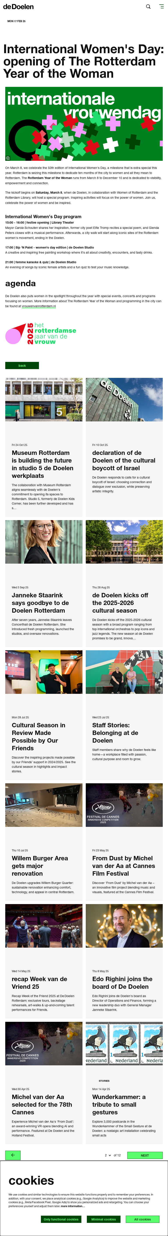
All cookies (142, 1219)
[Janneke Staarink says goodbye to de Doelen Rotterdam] (43, 542)
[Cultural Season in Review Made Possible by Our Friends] (43, 672)
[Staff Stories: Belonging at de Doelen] (124, 672)
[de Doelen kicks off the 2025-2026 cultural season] (124, 542)
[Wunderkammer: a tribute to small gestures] (124, 1043)
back (22, 365)
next (145, 1155)
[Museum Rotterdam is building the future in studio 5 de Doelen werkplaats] (43, 399)
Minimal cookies (103, 1219)
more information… (73, 1206)
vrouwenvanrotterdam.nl (39, 306)
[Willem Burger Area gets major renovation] (43, 805)
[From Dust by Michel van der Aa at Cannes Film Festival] (124, 805)
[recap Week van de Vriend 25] (43, 926)
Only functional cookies (61, 1219)
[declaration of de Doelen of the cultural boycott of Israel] (124, 399)
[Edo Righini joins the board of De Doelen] (124, 926)
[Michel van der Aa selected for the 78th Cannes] (43, 1043)
